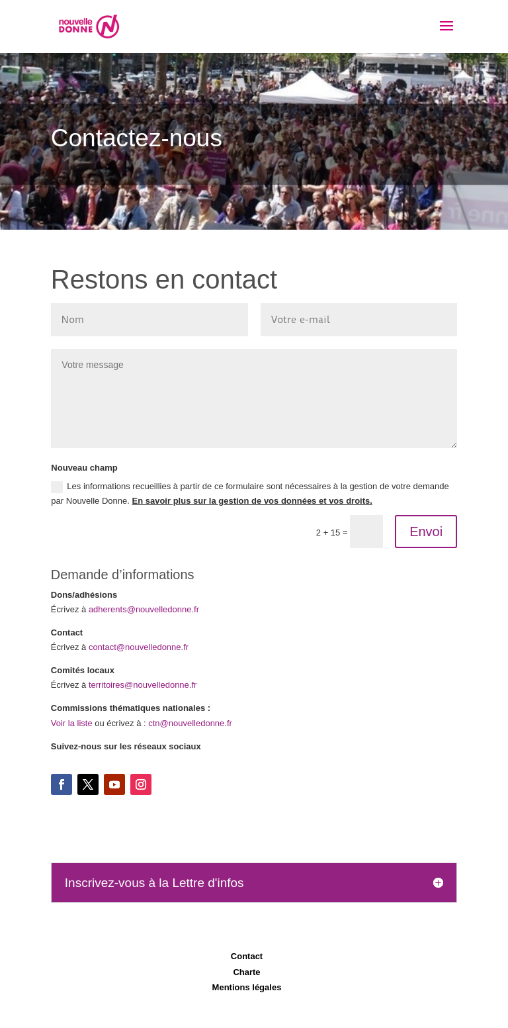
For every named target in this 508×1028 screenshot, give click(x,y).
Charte (246, 972)
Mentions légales (247, 987)
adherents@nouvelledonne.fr (144, 609)
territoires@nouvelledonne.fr (143, 685)
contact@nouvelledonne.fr (139, 647)
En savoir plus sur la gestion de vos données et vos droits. (252, 501)
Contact (247, 956)
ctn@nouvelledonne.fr (190, 723)
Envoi (426, 531)
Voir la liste (72, 723)
